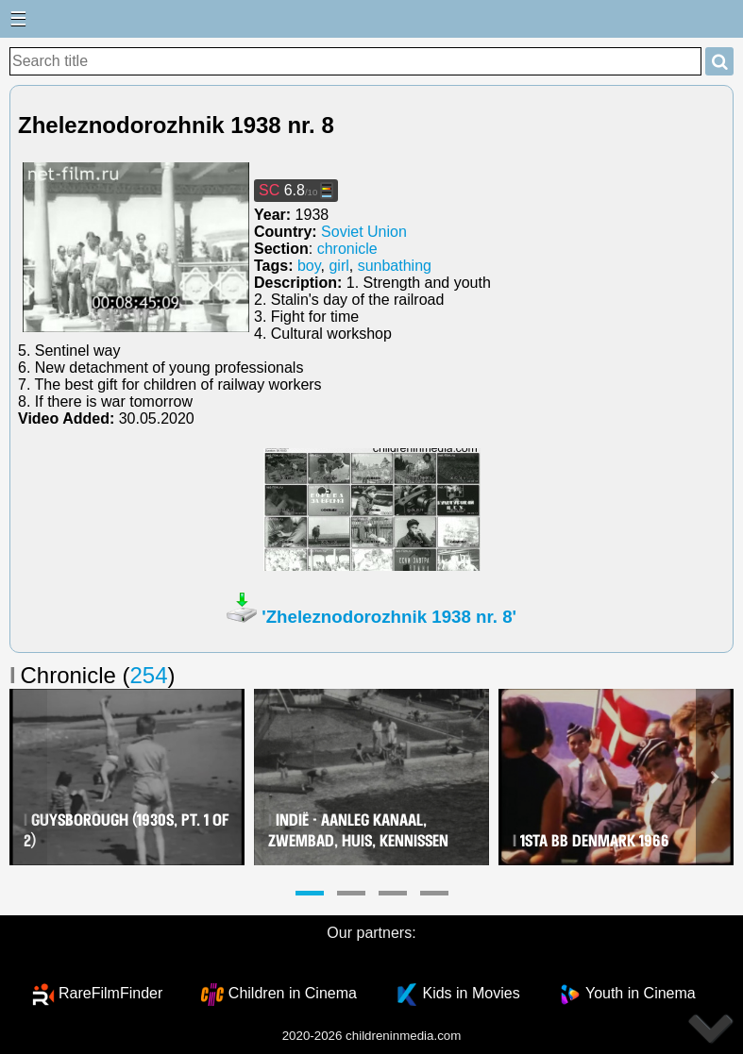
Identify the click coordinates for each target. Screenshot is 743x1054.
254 (149, 675)
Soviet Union (364, 232)
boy (309, 266)
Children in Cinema (292, 993)
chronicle (347, 249)
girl (338, 266)
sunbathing (394, 266)
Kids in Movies (470, 993)
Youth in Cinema (640, 993)
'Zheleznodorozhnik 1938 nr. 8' (389, 617)
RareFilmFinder (110, 993)
